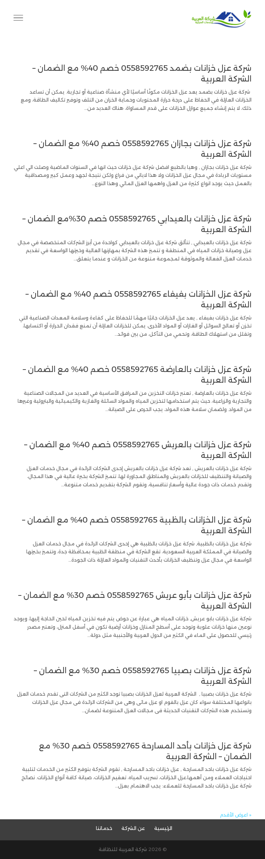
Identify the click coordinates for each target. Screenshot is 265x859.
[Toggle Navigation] (18, 19)
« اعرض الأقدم (236, 815)
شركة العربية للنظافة (123, 849)
